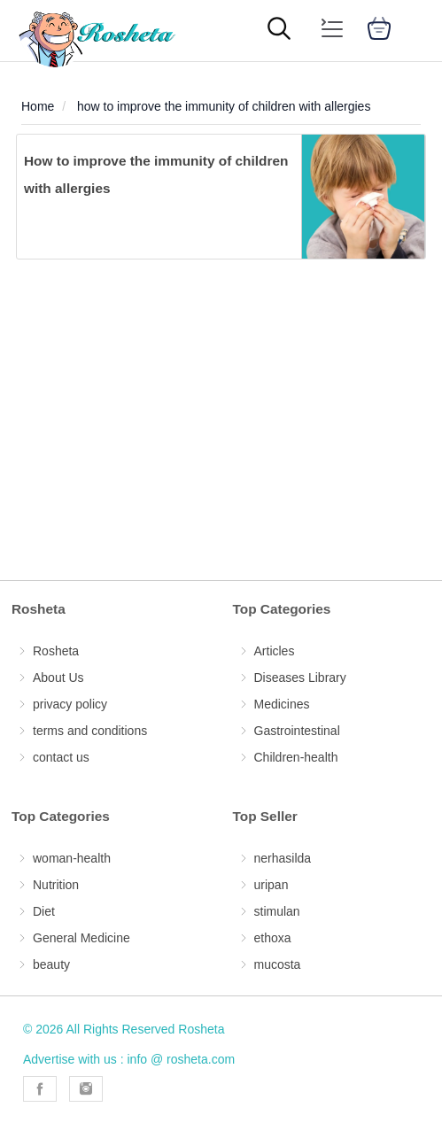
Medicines (282, 704)
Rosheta (56, 651)
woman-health (72, 858)
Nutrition (56, 885)
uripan (271, 885)
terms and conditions (90, 731)
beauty (51, 964)
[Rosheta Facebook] (40, 1089)
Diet (44, 911)
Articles (274, 651)
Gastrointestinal (297, 731)
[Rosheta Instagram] (86, 1089)
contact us (61, 757)
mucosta (277, 964)
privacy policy (70, 704)
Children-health (296, 757)
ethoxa (272, 938)
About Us (58, 677)
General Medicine (81, 938)
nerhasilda (283, 858)
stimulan (277, 911)
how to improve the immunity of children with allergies (223, 106)
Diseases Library (300, 677)
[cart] (379, 30)
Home (37, 106)
